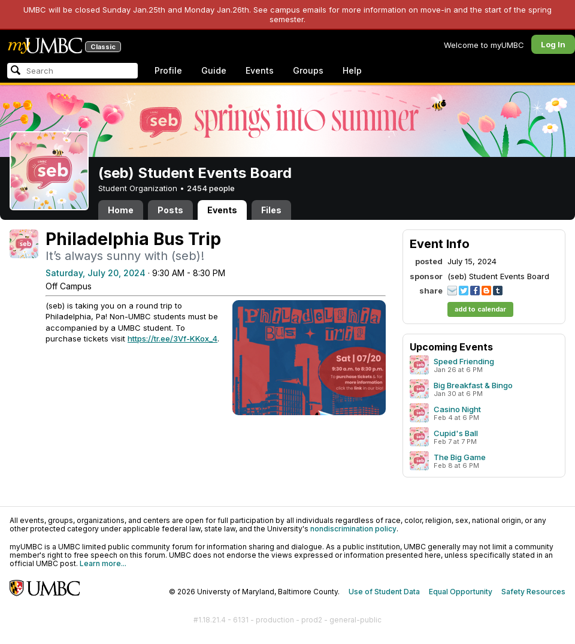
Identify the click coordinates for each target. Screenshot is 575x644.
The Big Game (460, 457)
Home (121, 210)
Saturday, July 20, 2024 (96, 273)
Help (352, 70)
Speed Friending (464, 361)
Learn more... (103, 563)
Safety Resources (533, 591)
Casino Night (457, 409)
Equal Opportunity (460, 591)
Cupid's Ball (456, 433)
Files (271, 210)
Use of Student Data (384, 591)
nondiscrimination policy (353, 528)
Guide (213, 70)
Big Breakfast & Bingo (473, 385)
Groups (308, 70)
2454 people (211, 188)
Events (260, 70)
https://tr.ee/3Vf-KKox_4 (172, 338)
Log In (553, 44)
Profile (168, 70)
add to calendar (480, 309)
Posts (170, 210)
